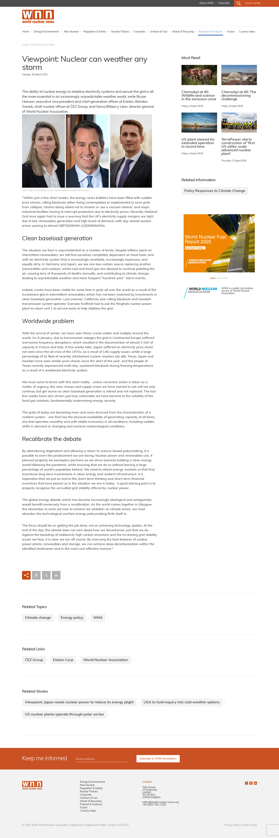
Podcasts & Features (210, 32)
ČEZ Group (34, 660)
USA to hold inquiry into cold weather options (182, 702)
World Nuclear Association (105, 660)
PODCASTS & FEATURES (42, 45)
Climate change (38, 618)
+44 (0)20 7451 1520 (154, 805)
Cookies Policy (249, 825)
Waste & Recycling (183, 32)
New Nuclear (71, 32)
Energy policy (72, 618)
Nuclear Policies (120, 32)
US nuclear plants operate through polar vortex (64, 714)
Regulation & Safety (94, 32)
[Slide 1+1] (219, 278)
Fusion (231, 32)
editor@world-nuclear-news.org (160, 802)
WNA (97, 618)
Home (25, 32)
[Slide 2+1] (225, 278)
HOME (25, 45)
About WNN (206, 3)
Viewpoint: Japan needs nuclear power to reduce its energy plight (79, 702)
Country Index (247, 32)
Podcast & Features (91, 804)
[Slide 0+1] (212, 278)
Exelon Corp (63, 660)
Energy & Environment (46, 32)
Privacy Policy (232, 825)
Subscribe (224, 3)
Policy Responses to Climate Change (214, 191)
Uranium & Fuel (158, 32)
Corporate (139, 32)
